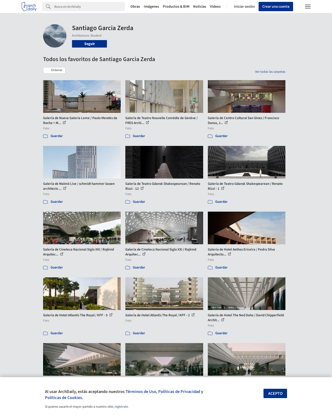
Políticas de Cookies (63, 398)
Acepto (275, 393)
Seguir (89, 43)
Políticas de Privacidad (179, 392)
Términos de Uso (141, 392)
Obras (135, 6)
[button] (54, 70)
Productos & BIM (176, 6)
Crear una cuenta (275, 6)
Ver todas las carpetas (270, 71)
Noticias (199, 6)
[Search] (89, 6)
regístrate (121, 406)
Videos (215, 6)
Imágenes (151, 6)
